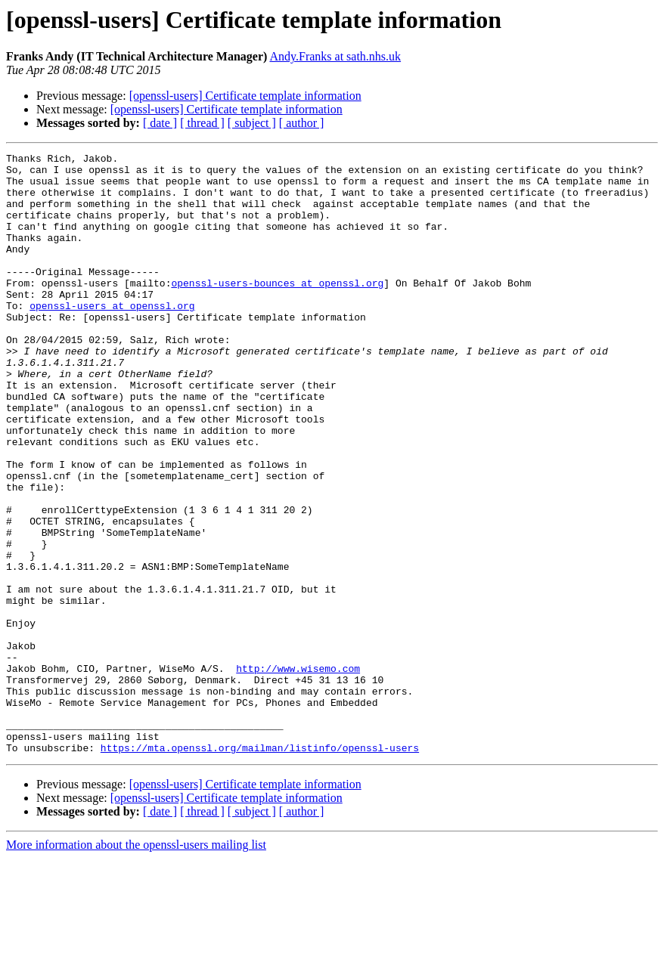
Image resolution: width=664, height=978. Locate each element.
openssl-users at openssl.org (111, 337)
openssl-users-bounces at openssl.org (277, 310)
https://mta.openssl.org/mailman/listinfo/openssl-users (260, 867)
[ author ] (301, 122)
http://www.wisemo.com (298, 772)
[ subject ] (252, 122)
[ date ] (160, 122)
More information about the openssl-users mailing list (136, 964)
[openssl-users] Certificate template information (245, 95)
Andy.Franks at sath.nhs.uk (335, 56)
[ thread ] (202, 122)
